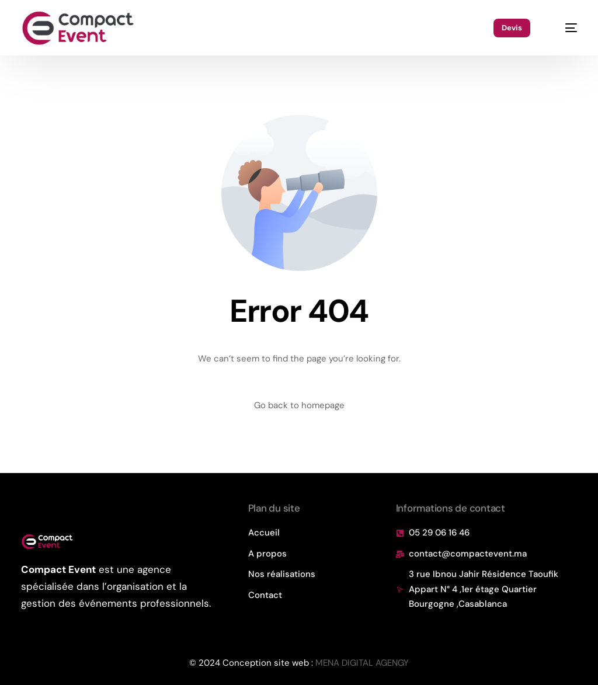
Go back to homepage (299, 405)
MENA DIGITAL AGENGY (362, 663)
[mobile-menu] (565, 28)
